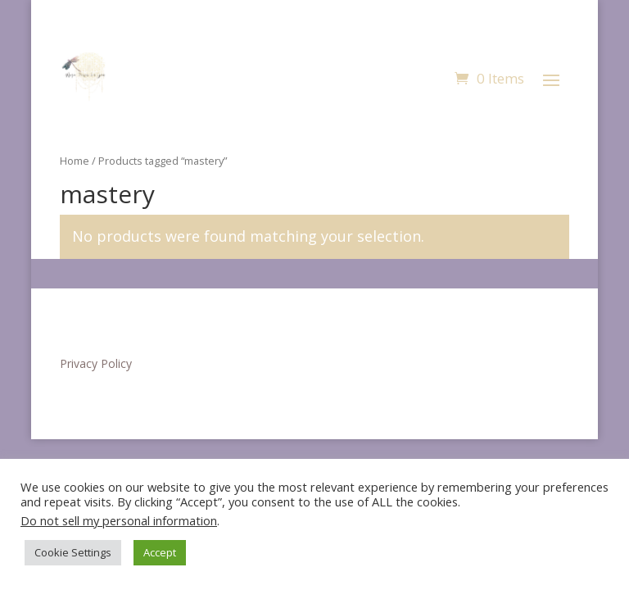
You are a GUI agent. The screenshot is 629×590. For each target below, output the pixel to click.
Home (74, 160)
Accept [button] (159, 552)
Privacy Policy (96, 363)
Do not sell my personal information (118, 520)
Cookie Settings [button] (72, 552)
